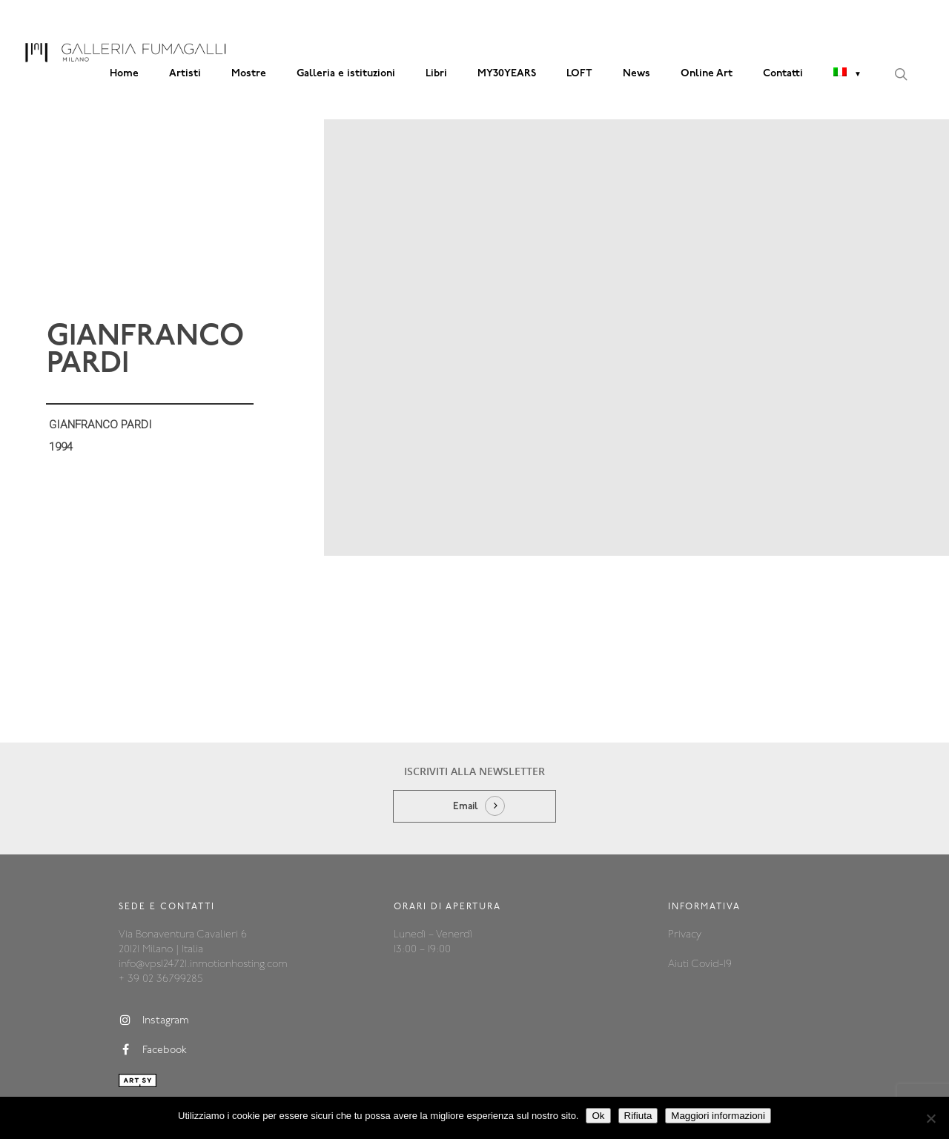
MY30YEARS (506, 73)
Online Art (707, 73)
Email (465, 750)
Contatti (783, 73)
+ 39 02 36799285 (160, 923)
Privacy (684, 878)
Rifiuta (638, 1115)
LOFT (579, 73)
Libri (436, 73)
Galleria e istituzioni (346, 73)
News (636, 73)
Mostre (248, 73)
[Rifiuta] (930, 1118)
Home (124, 73)
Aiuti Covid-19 (700, 908)
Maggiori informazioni (718, 1115)
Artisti (185, 73)
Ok (598, 1115)
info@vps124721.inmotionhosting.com (203, 908)
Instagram (154, 964)
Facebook (153, 994)
